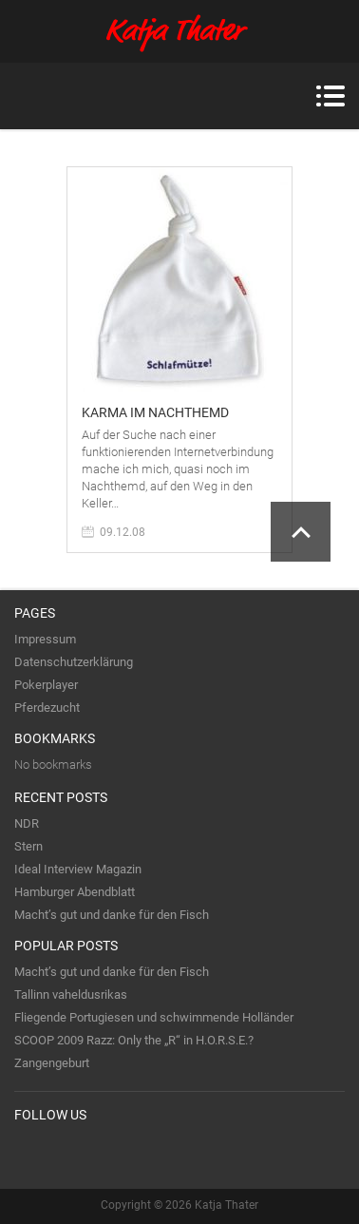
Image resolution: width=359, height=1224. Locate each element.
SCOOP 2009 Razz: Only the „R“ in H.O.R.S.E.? (134, 1040)
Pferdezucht (47, 707)
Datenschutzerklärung (73, 662)
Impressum (45, 639)
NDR (26, 823)
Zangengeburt (51, 1063)
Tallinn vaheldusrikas (70, 994)
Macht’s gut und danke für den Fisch (111, 915)
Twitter (29, 1153)
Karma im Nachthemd (155, 412)
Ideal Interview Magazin (78, 869)
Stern (28, 846)
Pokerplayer (46, 685)
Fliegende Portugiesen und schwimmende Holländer (153, 1017)
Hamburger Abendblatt (74, 892)
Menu (330, 96)
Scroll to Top (301, 532)
